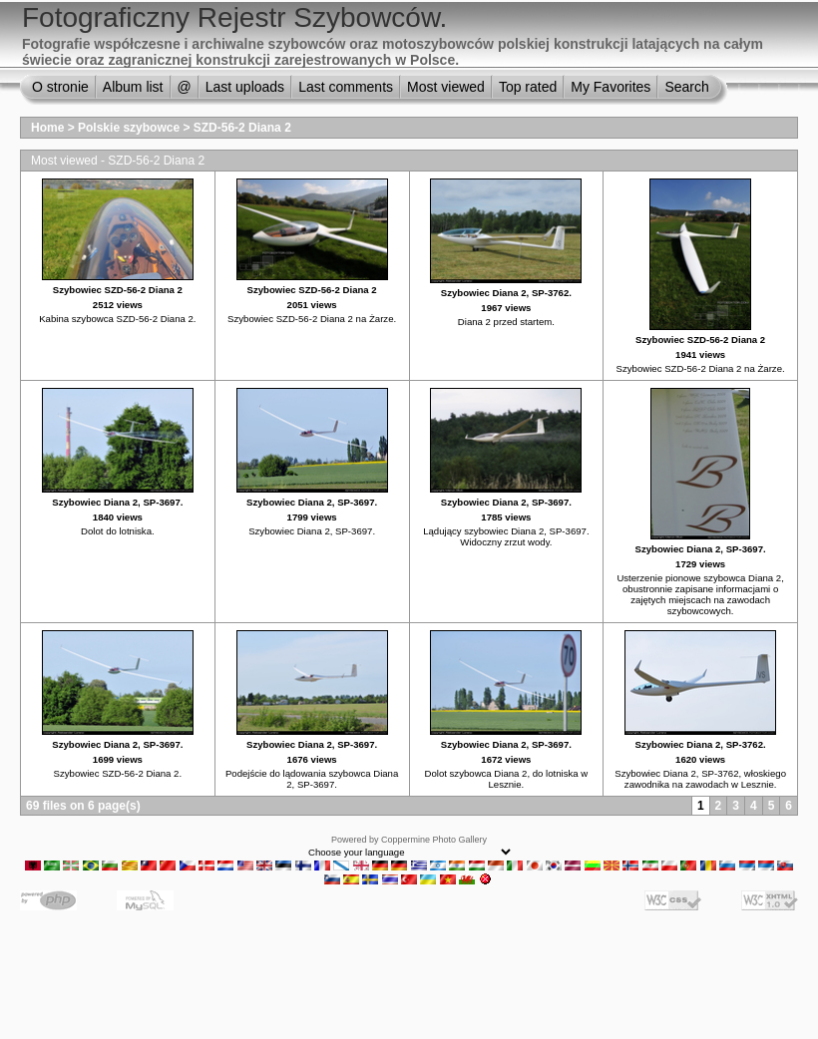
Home (47, 128)
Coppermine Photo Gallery (434, 840)
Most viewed (446, 87)
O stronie (60, 87)
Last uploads (244, 87)
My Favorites (610, 87)
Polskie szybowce (129, 128)
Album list (133, 87)
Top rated (528, 87)
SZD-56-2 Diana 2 (242, 128)
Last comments (345, 87)
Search (686, 87)
